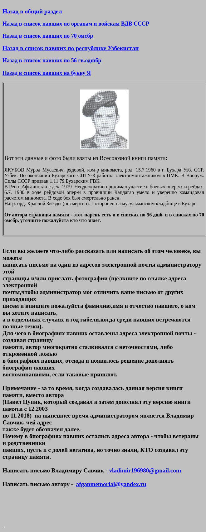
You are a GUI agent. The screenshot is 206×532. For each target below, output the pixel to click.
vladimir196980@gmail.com (145, 470)
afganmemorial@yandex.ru (111, 484)
